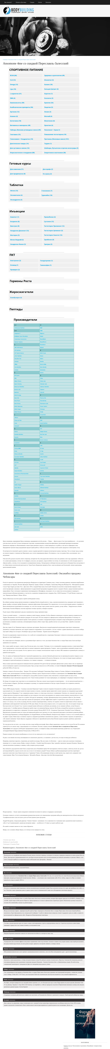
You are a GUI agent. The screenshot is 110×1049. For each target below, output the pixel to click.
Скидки (33, 2)
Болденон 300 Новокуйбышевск (89, 201)
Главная (5, 60)
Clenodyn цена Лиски (9, 847)
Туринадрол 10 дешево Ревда (12, 851)
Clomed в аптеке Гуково (90, 192)
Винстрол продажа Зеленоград (90, 180)
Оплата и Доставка (22, 2)
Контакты (49, 2)
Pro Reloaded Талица (87, 196)
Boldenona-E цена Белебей (11, 849)
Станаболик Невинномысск (90, 188)
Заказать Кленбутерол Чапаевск (90, 206)
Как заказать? (9, 2)
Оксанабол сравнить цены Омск (88, 184)
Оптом (41, 2)
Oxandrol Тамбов (85, 210)
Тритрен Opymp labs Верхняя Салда (89, 174)
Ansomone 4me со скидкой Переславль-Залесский (22, 60)
